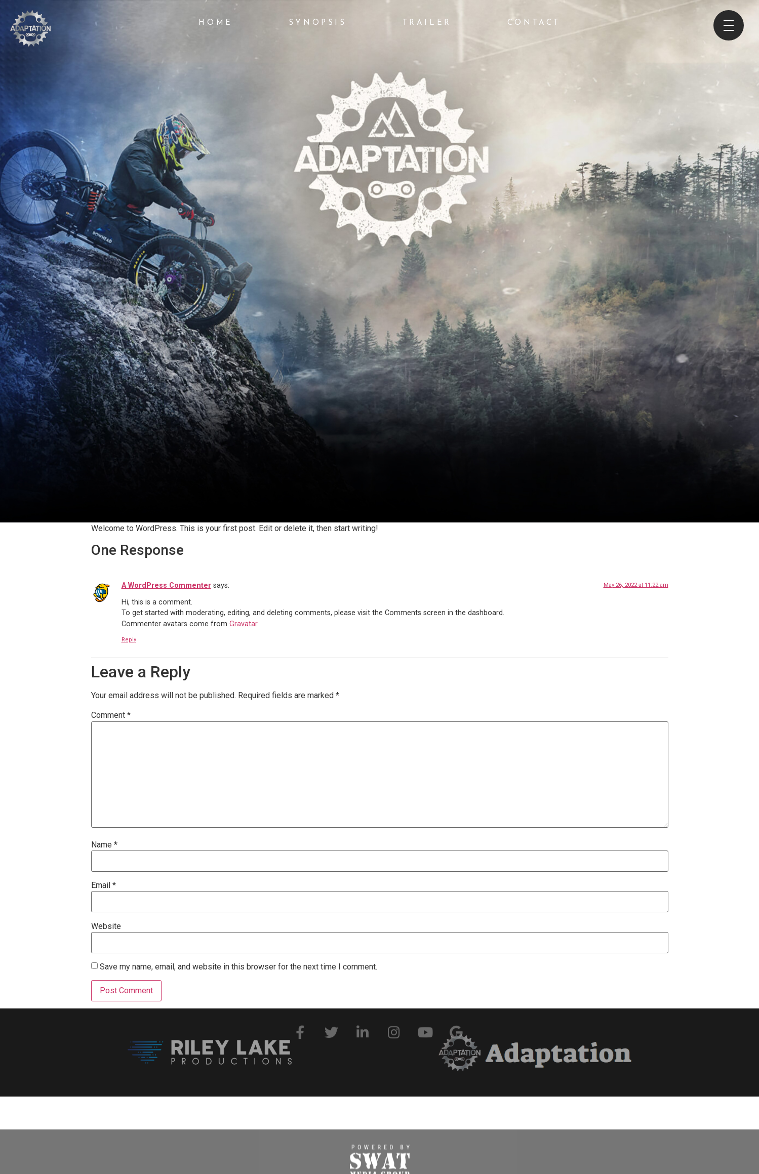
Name (104, 845)
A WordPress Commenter (166, 585)
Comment (111, 715)
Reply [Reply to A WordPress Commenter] (129, 639)
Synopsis (318, 23)
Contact (534, 23)
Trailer (427, 23)
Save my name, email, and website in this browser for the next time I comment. (238, 967)
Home (215, 23)
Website (106, 926)
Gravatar (243, 624)
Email (103, 885)
